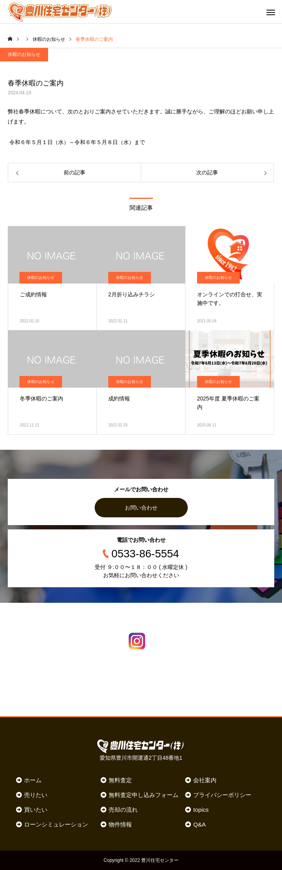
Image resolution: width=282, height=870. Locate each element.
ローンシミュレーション (56, 824)
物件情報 (120, 824)
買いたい (35, 809)
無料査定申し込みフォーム (143, 795)
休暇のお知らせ (24, 54)
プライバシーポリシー (222, 795)
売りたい (35, 795)
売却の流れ (123, 809)
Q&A (199, 824)
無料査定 (120, 780)
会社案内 (204, 780)
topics (201, 809)
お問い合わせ (141, 508)
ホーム (33, 780)
